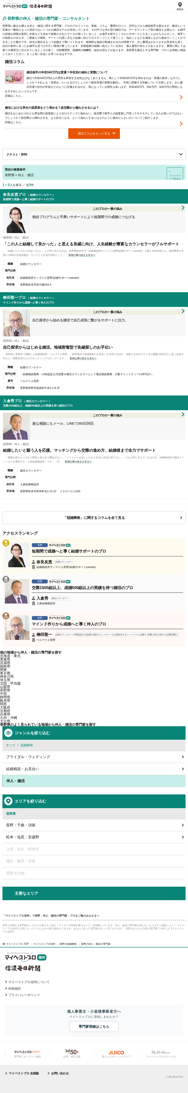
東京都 (5, 673)
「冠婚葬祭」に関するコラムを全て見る (94, 518)
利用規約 (14, 988)
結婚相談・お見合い (22, 769)
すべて (11, 745)
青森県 (5, 659)
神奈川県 (7, 676)
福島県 (5, 666)
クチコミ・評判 (16, 154)
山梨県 (5, 687)
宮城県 (5, 663)
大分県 (5, 721)
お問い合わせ (60, 1073)
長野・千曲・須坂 (20, 825)
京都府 (5, 711)
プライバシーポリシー (24, 995)
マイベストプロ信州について (29, 982)
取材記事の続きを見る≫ (82, 255)
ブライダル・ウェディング (28, 757)
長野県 (5, 690)
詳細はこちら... (14, 95)
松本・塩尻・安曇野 (22, 837)
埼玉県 (5, 680)
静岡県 (5, 697)
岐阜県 (5, 700)
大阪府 (5, 707)
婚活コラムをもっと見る (94, 133)
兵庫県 (5, 714)
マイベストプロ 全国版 (24, 1073)
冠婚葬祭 (26, 745)
